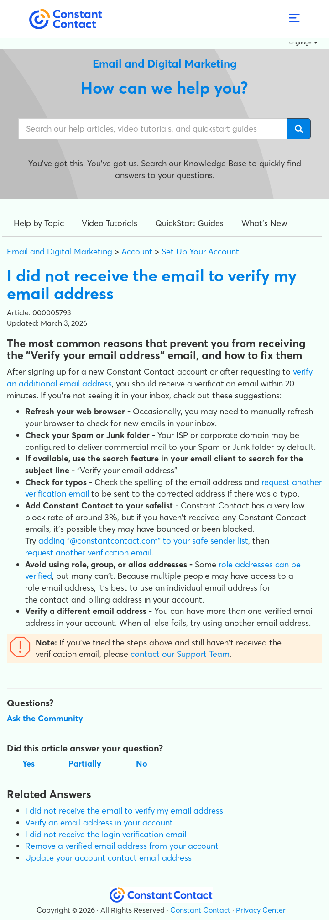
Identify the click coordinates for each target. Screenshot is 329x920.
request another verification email (88, 552)
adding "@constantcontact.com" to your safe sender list (143, 540)
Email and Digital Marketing (59, 251)
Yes (28, 763)
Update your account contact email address (108, 857)
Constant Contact (200, 910)
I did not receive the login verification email (105, 834)
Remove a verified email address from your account (122, 846)
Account (136, 251)
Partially (84, 763)
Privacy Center (261, 910)
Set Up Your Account (200, 251)
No (141, 763)
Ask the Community (45, 718)
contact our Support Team (180, 654)
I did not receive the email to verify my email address (124, 810)
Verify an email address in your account (99, 822)
